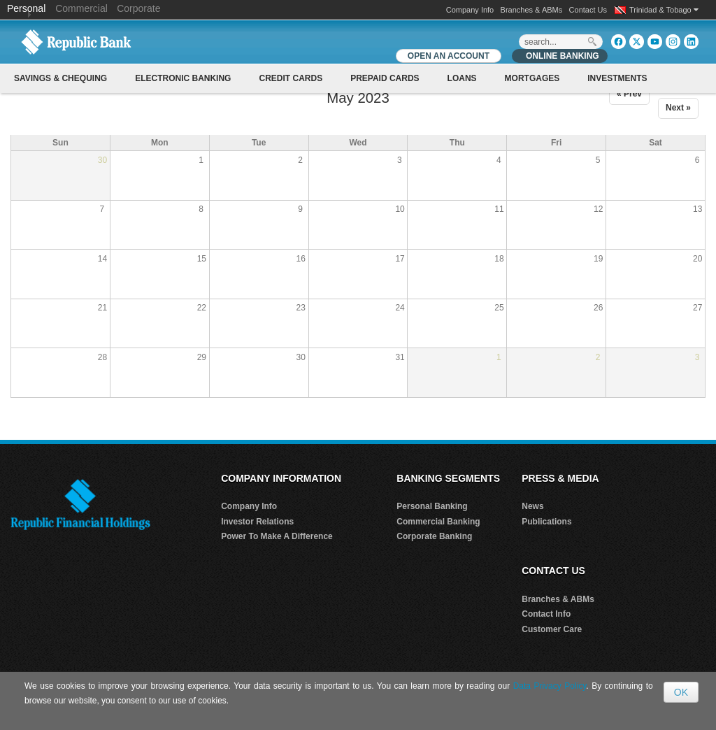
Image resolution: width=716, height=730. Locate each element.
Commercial (81, 8)
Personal (27, 8)
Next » (678, 108)
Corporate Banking (434, 536)
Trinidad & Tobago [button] (664, 10)
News (532, 506)
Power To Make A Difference (277, 536)
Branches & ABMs (532, 10)
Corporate (138, 8)
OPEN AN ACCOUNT (448, 56)
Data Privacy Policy (550, 686)
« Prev (629, 94)
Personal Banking (431, 506)
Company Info (470, 10)
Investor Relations (257, 522)
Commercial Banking (438, 522)
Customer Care (552, 629)
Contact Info (546, 614)
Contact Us (588, 10)
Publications (546, 522)
